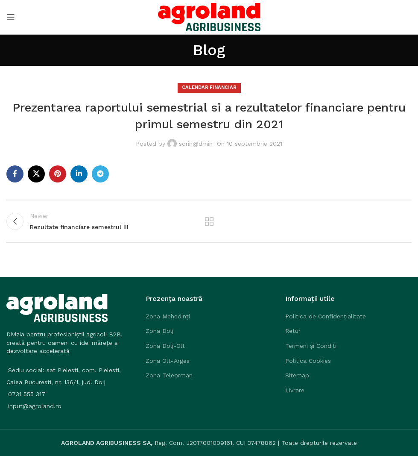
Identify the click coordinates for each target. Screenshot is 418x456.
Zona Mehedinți (168, 316)
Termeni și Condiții (311, 345)
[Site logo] (209, 16)
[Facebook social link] (14, 173)
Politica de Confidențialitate (325, 316)
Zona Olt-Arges (168, 360)
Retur (293, 330)
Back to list (209, 221)
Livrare (294, 390)
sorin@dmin (196, 143)
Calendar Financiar (209, 87)
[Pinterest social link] (57, 173)
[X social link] (36, 173)
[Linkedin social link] (79, 173)
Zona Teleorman (169, 375)
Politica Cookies (308, 360)
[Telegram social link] (100, 173)
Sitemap (297, 375)
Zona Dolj (159, 330)
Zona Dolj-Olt (165, 345)
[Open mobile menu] (10, 17)
